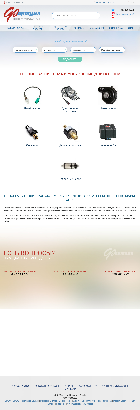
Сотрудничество (20, 386)
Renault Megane (104, 400)
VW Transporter (74, 403)
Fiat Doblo (61, 403)
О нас (130, 28)
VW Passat (88, 403)
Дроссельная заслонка (70, 110)
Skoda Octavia (88, 400)
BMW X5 (17, 400)
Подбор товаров (15, 28)
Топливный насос (70, 178)
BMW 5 (8, 400)
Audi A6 (76, 400)
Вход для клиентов (105, 2)
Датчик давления (70, 144)
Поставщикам (115, 28)
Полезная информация (47, 386)
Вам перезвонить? (125, 14)
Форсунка (32, 144)
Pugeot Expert (119, 400)
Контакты (79, 28)
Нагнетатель (108, 108)
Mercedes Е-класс (30, 400)
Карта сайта (70, 389)
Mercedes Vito (65, 400)
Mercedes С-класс (48, 400)
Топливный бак (107, 144)
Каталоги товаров (38, 27)
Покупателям (96, 28)
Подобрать (70, 59)
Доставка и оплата (60, 27)
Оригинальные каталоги (115, 386)
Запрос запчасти (88, 386)
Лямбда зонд (32, 108)
